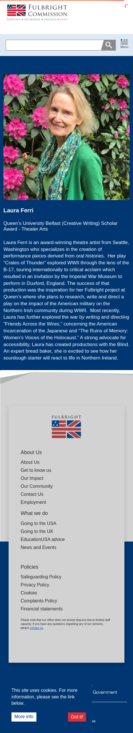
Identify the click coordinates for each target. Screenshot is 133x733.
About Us (30, 462)
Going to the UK (37, 531)
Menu (124, 47)
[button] (124, 45)
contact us (36, 628)
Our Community (37, 486)
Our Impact (32, 478)
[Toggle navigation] (124, 44)
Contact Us (32, 494)
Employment (33, 502)
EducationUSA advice (43, 539)
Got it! (77, 716)
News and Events (38, 547)
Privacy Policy (35, 584)
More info (24, 716)
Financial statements (42, 608)
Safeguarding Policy (41, 576)
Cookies (29, 592)
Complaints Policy (39, 600)
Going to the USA (38, 523)
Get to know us (36, 470)
